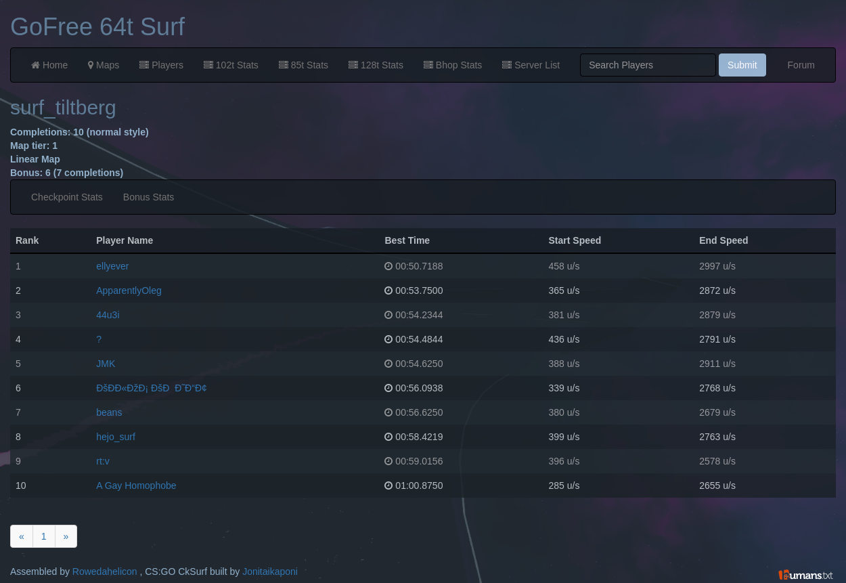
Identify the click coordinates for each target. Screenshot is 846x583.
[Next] (66, 536)
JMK (105, 363)
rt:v (102, 461)
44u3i (107, 314)
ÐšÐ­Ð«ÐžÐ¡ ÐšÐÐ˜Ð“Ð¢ (151, 388)
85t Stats (303, 65)
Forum (801, 65)
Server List (531, 65)
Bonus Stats (149, 197)
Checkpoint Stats (67, 197)
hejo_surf (115, 436)
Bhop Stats (453, 65)
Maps (103, 65)
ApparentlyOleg (129, 290)
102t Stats (231, 65)
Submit (742, 65)
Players (161, 65)
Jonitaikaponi (270, 571)
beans (109, 412)
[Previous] (21, 536)
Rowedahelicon (104, 571)
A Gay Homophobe (136, 485)
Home (49, 65)
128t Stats (376, 65)
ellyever (112, 266)
